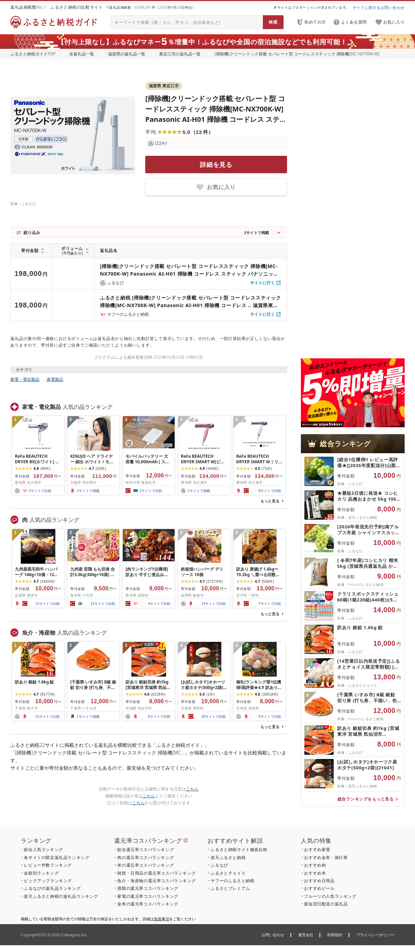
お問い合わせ (272, 934)
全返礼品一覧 (81, 54)
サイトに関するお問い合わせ (379, 7)
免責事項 (161, 918)
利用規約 (334, 934)
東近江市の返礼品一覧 (180, 54)
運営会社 (305, 934)
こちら (192, 789)
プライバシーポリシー (375, 934)
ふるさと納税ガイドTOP (32, 54)
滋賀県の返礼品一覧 (126, 54)
